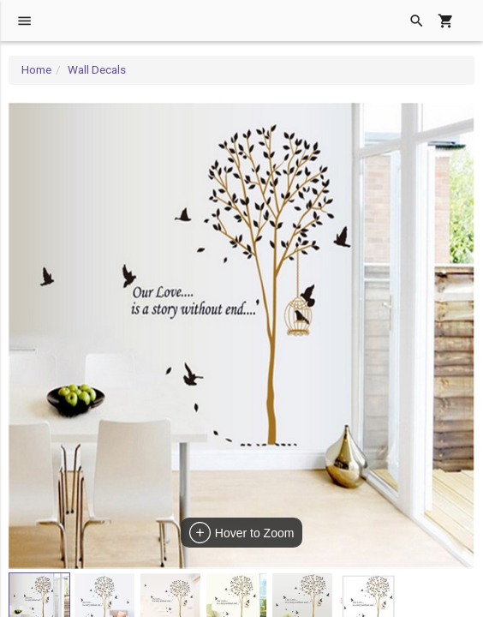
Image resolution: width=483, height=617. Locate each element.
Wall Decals (97, 69)
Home (36, 69)
